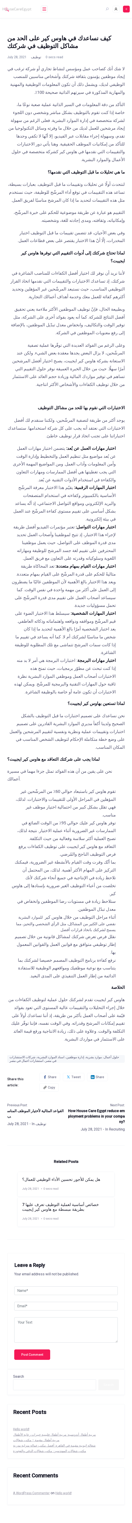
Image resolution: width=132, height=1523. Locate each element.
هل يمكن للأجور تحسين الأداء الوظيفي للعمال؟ (61, 1179)
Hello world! (21, 1429)
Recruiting (117, 1129)
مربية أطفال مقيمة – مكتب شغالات (36, 1440)
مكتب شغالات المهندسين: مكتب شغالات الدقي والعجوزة (49, 1451)
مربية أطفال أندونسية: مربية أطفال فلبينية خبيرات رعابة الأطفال (54, 1434)
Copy (49, 1087)
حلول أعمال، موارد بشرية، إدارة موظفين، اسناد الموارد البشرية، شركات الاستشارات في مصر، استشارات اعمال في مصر (64, 1059)
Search (18, 1376)
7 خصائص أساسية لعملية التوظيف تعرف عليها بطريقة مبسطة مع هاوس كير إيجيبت (60, 1207)
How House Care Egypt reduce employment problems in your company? (96, 1116)
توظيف (36, 57)
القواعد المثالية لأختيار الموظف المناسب (35, 1114)
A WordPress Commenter (31, 1493)
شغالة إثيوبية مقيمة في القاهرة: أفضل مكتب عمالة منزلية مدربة (54, 1445)
